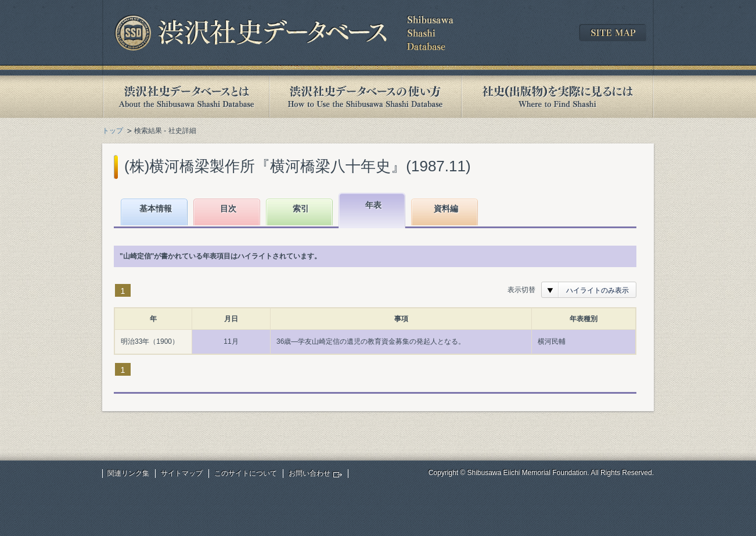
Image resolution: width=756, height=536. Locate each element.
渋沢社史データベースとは (185, 96)
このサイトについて (245, 473)
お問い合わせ (309, 473)
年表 (373, 205)
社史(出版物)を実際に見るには (557, 96)
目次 (228, 208)
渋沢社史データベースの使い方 (365, 96)
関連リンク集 (128, 473)
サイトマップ (182, 473)
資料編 (446, 208)
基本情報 (155, 208)
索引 (301, 208)
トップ (112, 131)
